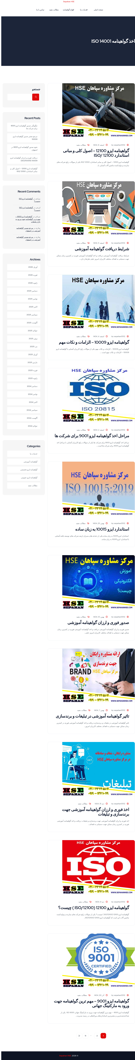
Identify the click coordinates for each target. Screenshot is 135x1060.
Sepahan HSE (67, 1)
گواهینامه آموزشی (29, 461)
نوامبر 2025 (31, 299)
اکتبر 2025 (32, 307)
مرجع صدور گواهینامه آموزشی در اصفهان (27, 229)
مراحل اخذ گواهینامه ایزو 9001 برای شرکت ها (90, 435)
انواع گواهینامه (67, 10)
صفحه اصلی (97, 10)
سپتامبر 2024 (30, 410)
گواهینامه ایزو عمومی (28, 477)
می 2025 (32, 346)
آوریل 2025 (31, 354)
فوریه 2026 (31, 275)
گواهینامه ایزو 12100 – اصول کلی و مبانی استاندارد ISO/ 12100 (95, 153)
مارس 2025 (31, 362)
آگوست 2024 (31, 418)
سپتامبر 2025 (30, 315)
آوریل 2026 (31, 267)
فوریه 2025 (31, 370)
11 (84, 1036)
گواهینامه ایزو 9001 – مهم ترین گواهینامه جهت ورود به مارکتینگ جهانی (90, 1003)
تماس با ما (39, 10)
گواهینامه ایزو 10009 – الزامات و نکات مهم (93, 342)
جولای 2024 (31, 426)
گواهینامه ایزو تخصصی (27, 469)
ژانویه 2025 (31, 378)
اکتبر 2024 (32, 402)
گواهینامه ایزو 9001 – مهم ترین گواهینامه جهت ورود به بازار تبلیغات (26, 219)
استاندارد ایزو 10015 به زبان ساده (101, 529)
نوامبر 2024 (31, 394)
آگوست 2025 (31, 322)
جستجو (35, 89)
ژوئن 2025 (32, 338)
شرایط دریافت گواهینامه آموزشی (100, 249)
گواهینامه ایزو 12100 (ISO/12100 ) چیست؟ (92, 907)
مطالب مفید (52, 10)
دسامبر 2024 (31, 386)
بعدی (78, 1036)
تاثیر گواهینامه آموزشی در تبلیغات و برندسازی (91, 716)
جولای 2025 (31, 330)
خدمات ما (82, 10)
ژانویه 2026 (31, 283)
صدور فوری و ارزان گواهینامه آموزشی (97, 622)
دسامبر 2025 (31, 291)
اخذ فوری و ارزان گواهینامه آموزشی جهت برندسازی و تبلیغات (94, 812)
